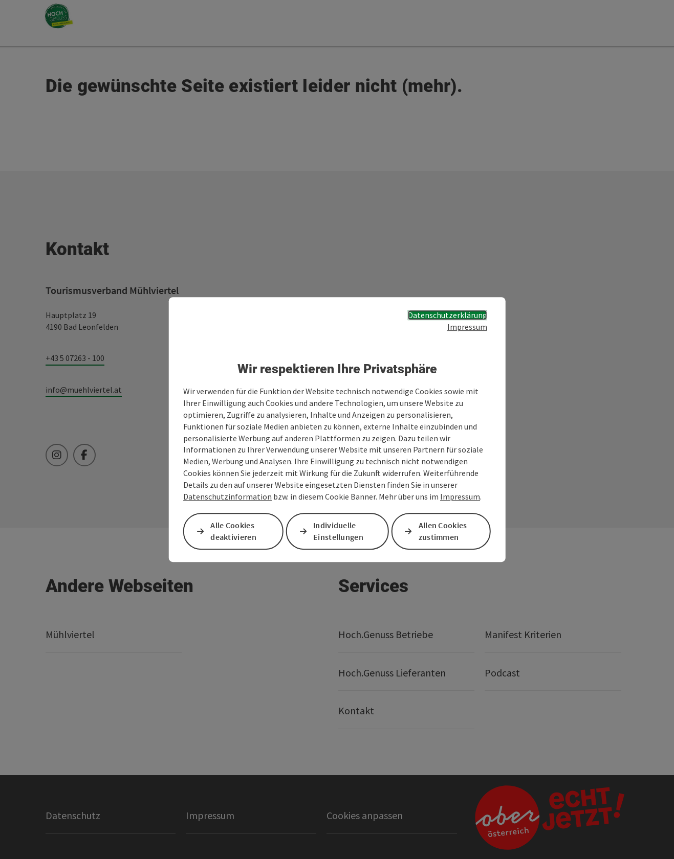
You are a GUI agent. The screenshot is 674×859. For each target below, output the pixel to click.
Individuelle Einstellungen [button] (338, 531)
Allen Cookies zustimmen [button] (443, 531)
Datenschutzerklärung (447, 315)
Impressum (467, 327)
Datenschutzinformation (227, 496)
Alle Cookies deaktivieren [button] (233, 531)
